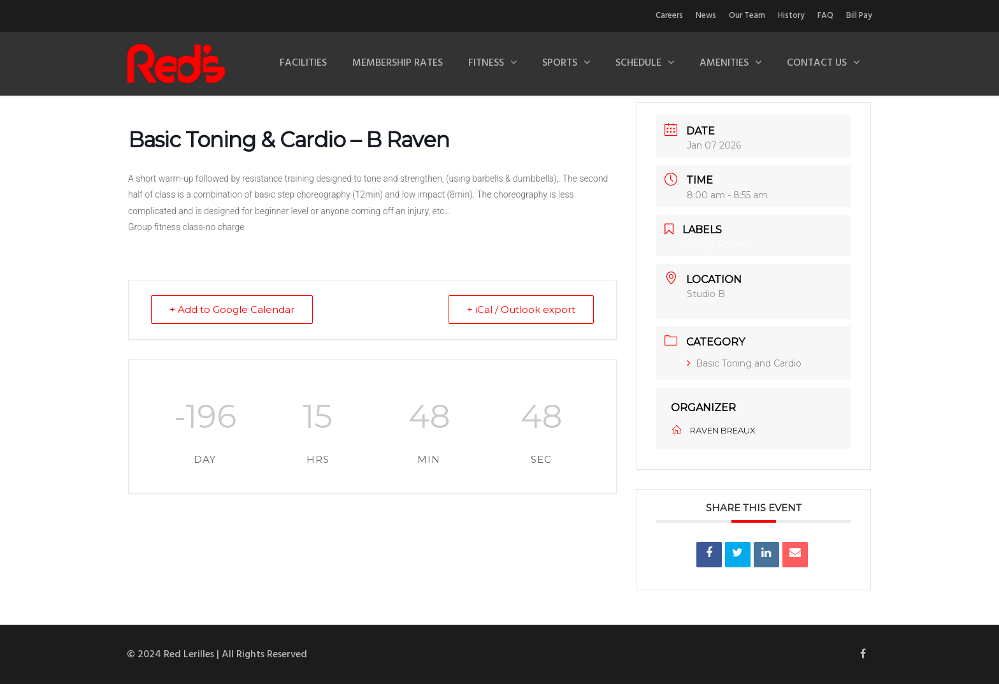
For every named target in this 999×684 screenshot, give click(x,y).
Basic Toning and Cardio (744, 363)
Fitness (486, 63)
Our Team (747, 15)
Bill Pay (859, 15)
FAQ (825, 15)
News (706, 15)
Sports (559, 63)
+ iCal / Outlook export (521, 309)
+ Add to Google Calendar (231, 309)
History (791, 15)
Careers (669, 15)
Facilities (303, 63)
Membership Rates (397, 63)
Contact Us (817, 63)
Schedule (638, 63)
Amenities (724, 63)
